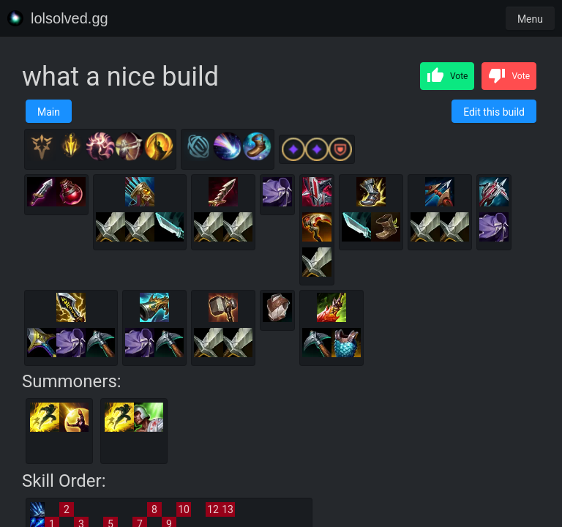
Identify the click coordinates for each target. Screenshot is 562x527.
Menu (530, 19)
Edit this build (494, 112)
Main (48, 112)
